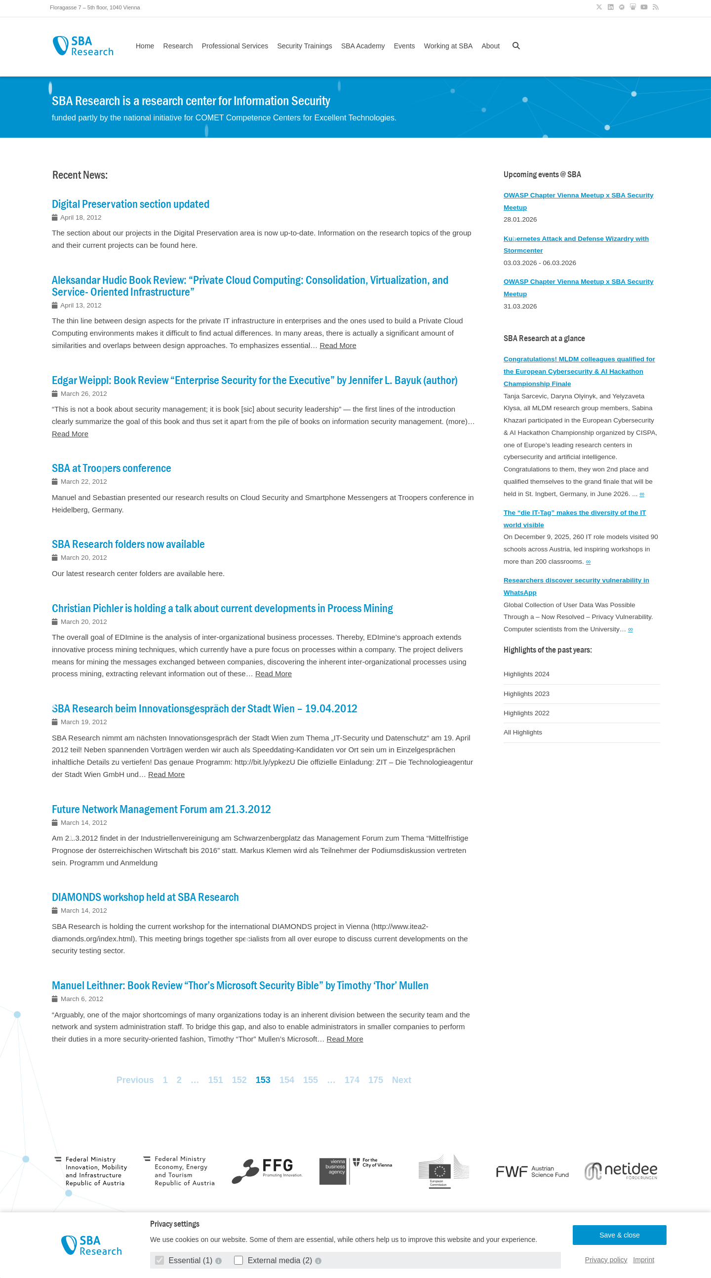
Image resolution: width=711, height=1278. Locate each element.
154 (286, 1080)
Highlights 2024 (527, 674)
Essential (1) (185, 1260)
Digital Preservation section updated (130, 203)
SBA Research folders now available (128, 544)
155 (310, 1080)
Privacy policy (606, 1260)
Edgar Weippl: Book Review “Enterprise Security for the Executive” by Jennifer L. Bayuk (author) (255, 380)
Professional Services (235, 45)
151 (215, 1080)
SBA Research (83, 45)
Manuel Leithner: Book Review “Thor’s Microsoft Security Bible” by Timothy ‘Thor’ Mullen (240, 985)
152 (239, 1080)
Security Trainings (304, 45)
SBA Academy (363, 45)
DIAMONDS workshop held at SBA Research (145, 897)
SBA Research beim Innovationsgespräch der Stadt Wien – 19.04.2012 (204, 708)
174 (352, 1080)
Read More (338, 345)
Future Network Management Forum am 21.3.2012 (161, 809)
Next (401, 1080)
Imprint (643, 1260)
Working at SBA (448, 45)
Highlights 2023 (527, 693)
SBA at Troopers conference (111, 468)
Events (404, 45)
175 (375, 1080)
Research (178, 45)
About (490, 45)
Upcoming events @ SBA (542, 174)
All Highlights (523, 732)
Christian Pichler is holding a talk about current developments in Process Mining (222, 608)
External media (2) (274, 1260)
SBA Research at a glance (544, 338)
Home (145, 45)
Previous (135, 1080)
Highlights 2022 (527, 713)
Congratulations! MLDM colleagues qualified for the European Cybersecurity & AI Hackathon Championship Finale (579, 371)
